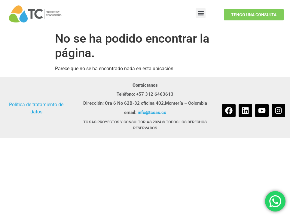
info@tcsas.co (152, 112)
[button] (201, 13)
